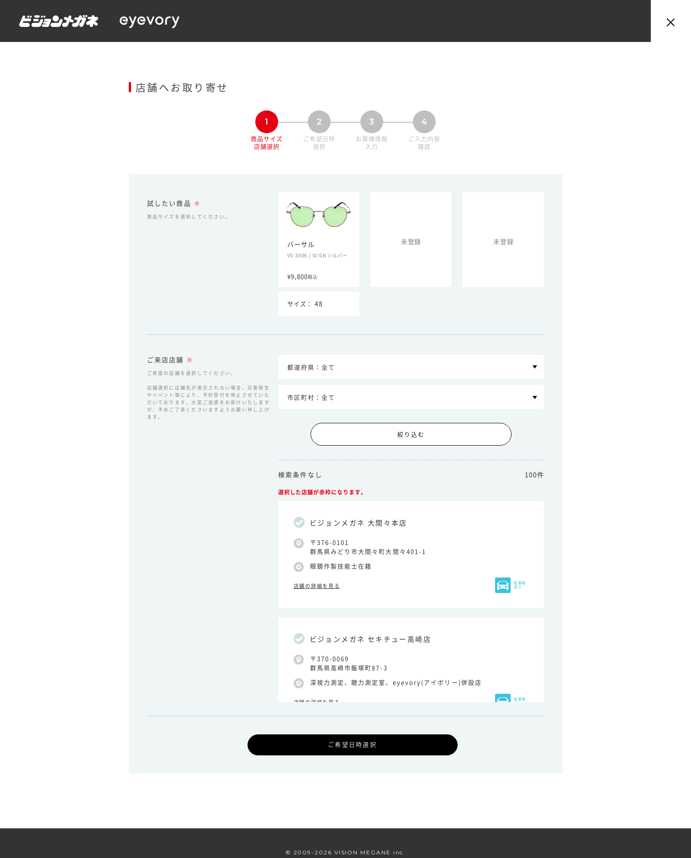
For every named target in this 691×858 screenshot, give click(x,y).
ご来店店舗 (165, 360)
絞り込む (411, 434)
